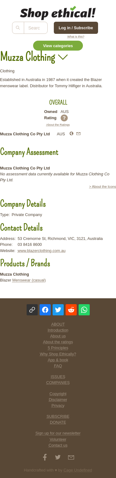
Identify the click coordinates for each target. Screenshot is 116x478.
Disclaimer (58, 399)
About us (58, 336)
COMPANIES (58, 382)
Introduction (58, 330)
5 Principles (58, 347)
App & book (58, 360)
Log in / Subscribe (76, 27)
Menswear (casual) (29, 280)
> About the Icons (102, 186)
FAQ (58, 365)
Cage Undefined (77, 470)
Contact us (58, 445)
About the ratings (58, 342)
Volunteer (57, 439)
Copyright (58, 393)
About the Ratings (58, 124)
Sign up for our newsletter (58, 433)
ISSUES (58, 376)
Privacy (58, 405)
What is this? (75, 36)
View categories (58, 45)
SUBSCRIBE (58, 416)
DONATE (58, 422)
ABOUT (58, 324)
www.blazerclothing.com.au (42, 250)
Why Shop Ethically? (58, 354)
